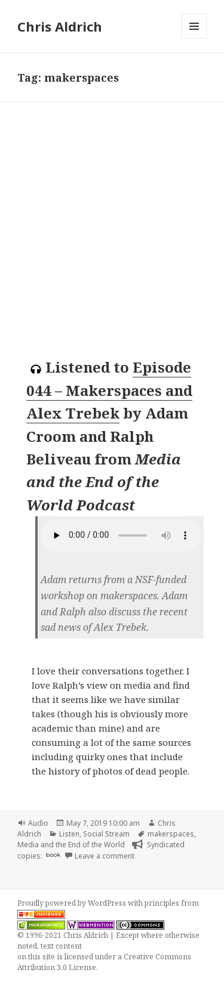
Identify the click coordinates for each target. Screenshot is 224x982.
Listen (69, 834)
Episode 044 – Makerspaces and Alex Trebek (109, 390)
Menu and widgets (194, 38)
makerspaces (171, 834)
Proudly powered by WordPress (72, 903)
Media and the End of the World (71, 844)
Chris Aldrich (59, 26)
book (53, 854)
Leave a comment (104, 856)
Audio (38, 823)
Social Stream (106, 834)
